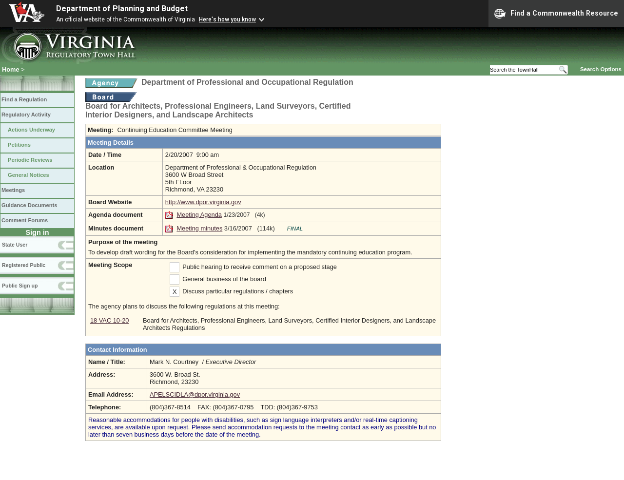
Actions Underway (31, 130)
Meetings (13, 190)
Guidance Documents (29, 205)
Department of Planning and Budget (122, 8)
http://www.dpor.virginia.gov (203, 202)
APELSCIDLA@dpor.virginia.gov (195, 394)
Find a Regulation (24, 99)
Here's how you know (227, 19)
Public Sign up (20, 285)
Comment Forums (24, 220)
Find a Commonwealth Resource (556, 14)
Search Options (601, 69)
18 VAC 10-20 (109, 320)
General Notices (28, 175)
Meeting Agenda (199, 214)
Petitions (19, 145)
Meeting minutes (199, 228)
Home (11, 69)
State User (14, 245)
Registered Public (23, 265)
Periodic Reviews (30, 160)
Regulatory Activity (26, 114)
